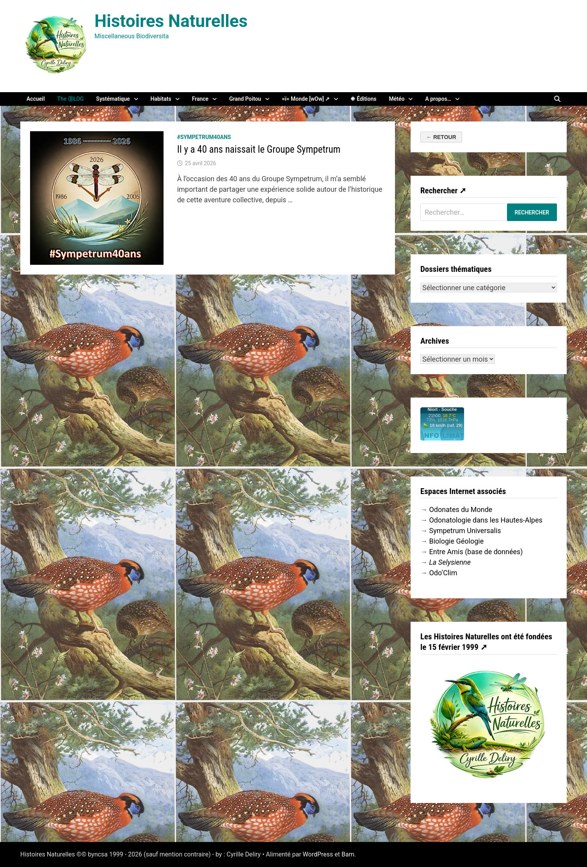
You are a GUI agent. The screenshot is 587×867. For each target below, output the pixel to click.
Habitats (161, 99)
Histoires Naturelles (170, 21)
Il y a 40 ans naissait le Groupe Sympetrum (259, 149)
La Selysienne (450, 562)
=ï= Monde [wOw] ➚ (306, 99)
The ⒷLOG (70, 99)
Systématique (113, 99)
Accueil (36, 99)
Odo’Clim (443, 573)
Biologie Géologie (456, 541)
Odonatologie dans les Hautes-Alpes (485, 520)
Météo (396, 99)
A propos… (438, 99)
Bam (348, 854)
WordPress (318, 854)
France (200, 99)
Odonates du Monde (460, 509)
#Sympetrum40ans (204, 137)
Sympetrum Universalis (465, 530)
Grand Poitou (245, 99)
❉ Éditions (363, 99)
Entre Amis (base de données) (476, 552)
